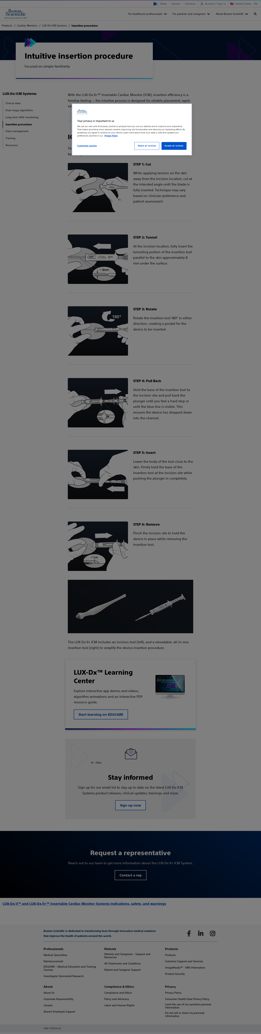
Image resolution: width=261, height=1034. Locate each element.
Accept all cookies (173, 145)
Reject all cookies (147, 145)
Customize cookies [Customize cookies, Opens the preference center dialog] (87, 145)
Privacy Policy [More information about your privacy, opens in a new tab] (111, 135)
